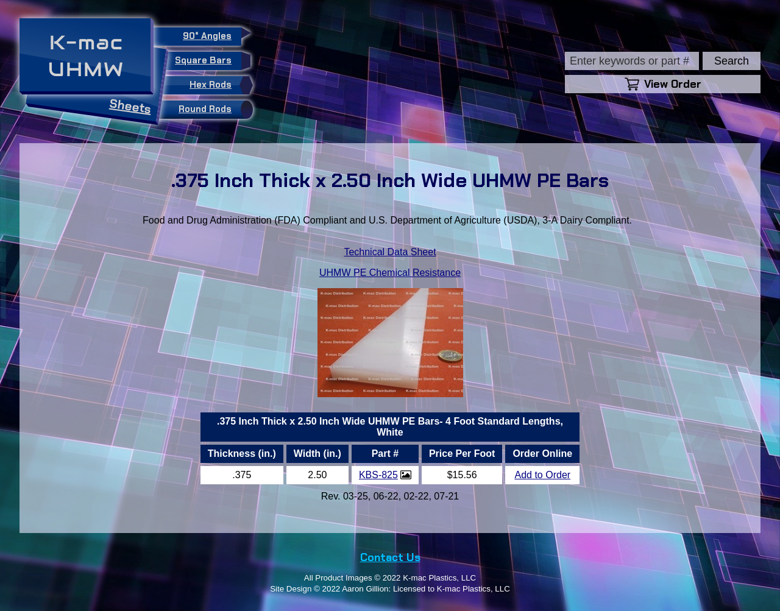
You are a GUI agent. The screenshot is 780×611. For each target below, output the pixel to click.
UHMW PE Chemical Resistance (390, 272)
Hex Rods (218, 85)
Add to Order (543, 475)
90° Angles (212, 34)
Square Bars (208, 61)
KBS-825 (378, 475)
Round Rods (213, 110)
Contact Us (390, 557)
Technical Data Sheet (390, 252)
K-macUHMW (86, 56)
